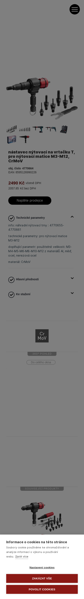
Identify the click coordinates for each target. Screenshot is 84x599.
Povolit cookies (42, 589)
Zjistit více (21, 556)
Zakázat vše (42, 578)
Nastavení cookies (41, 567)
